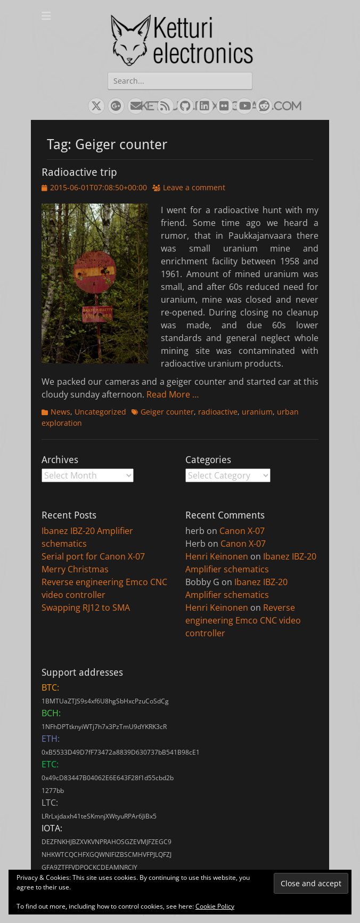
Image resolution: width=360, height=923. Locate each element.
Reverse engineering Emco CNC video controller (243, 620)
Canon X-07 (242, 531)
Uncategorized (100, 412)
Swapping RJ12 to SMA (86, 607)
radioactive (218, 412)
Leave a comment (194, 187)
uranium (257, 412)
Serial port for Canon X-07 (93, 556)
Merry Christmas (75, 569)
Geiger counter (167, 412)
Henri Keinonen (216, 556)
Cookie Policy (214, 906)
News (60, 412)
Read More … (172, 394)
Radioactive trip (79, 172)
